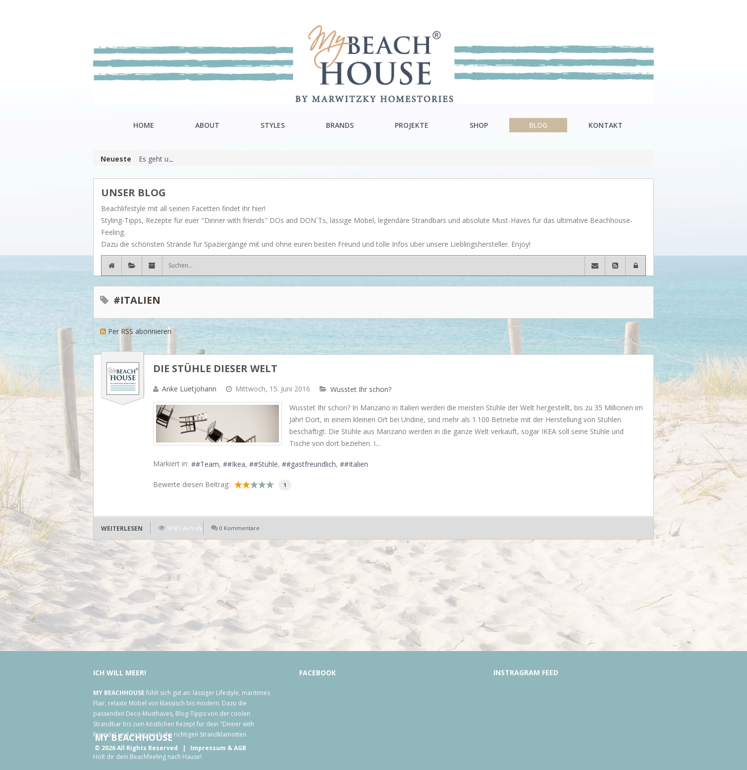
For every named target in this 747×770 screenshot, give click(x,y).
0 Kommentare (239, 528)
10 (270, 485)
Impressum (208, 748)
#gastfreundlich (311, 464)
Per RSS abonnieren (139, 331)
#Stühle (266, 464)
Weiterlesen (122, 528)
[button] (635, 265)
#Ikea (236, 464)
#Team (207, 464)
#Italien (356, 464)
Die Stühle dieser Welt (215, 368)
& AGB (236, 748)
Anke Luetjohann (189, 388)
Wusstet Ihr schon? (360, 389)
